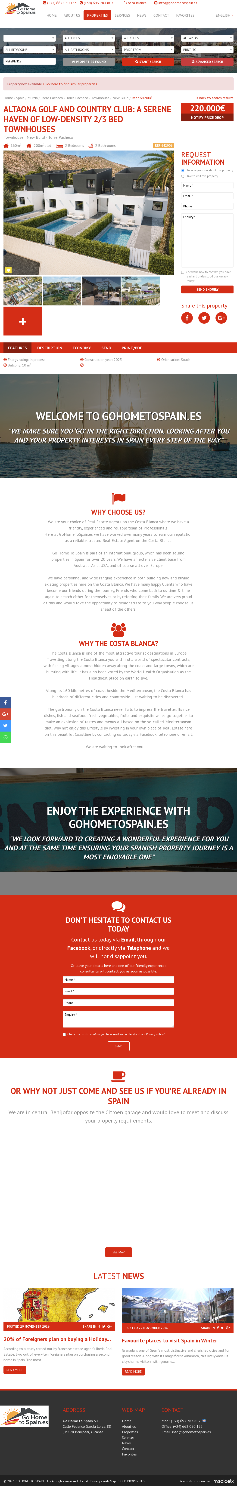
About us (72, 15)
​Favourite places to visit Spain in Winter (169, 1340)
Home (52, 15)
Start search (148, 62)
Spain (20, 97)
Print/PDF (132, 348)
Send (106, 348)
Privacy (95, 1481)
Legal (84, 1481)
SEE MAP (118, 1252)
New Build (120, 97)
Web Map (109, 1481)
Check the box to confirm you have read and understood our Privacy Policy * (208, 276)
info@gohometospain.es (178, 2)
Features (17, 348)
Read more (14, 1370)
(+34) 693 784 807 (98, 2)
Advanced (207, 62)
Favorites (185, 15)
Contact (161, 15)
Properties (97, 15)
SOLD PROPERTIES (131, 1481)
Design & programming (195, 1481)
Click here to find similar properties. (70, 84)
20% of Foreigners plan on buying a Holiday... (57, 1339)
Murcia (33, 97)
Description (49, 348)
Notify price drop (207, 117)
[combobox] (29, 38)
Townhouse (100, 97)
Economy (82, 348)
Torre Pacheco (52, 97)
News (142, 15)
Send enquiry (207, 289)
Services (122, 15)
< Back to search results (215, 97)
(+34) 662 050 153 (62, 2)
